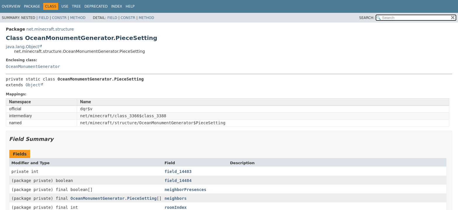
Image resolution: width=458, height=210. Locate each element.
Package (32, 6)
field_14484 (178, 180)
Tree (76, 6)
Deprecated (96, 6)
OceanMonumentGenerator (33, 66)
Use (64, 6)
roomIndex (175, 207)
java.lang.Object (22, 46)
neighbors (175, 198)
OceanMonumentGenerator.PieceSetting (113, 198)
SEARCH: (367, 18)
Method (78, 18)
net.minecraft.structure (50, 29)
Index (116, 6)
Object (32, 85)
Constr (59, 18)
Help (130, 6)
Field (43, 18)
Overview (11, 6)
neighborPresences (185, 189)
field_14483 (178, 171)
